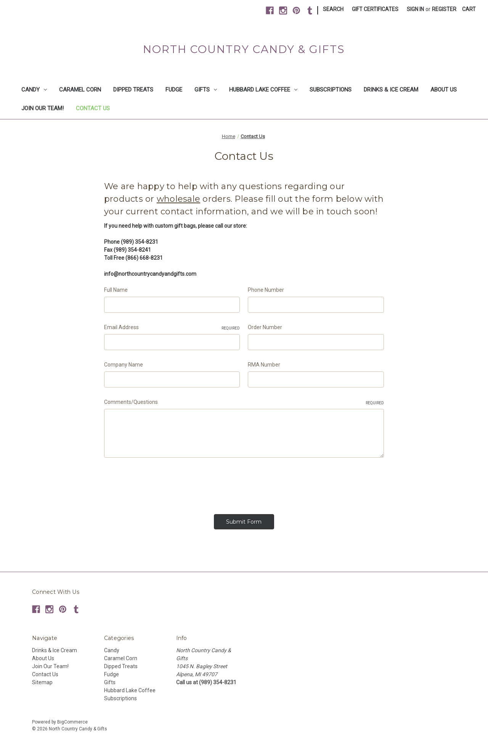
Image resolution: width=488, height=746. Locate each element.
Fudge (173, 89)
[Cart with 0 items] (469, 9)
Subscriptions (331, 89)
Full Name (116, 290)
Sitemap (42, 680)
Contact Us (93, 108)
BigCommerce (72, 719)
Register (444, 9)
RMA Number (264, 365)
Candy (34, 89)
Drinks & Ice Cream (391, 89)
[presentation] (162, 483)
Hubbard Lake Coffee (263, 89)
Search (333, 9)
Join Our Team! (42, 108)
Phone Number (266, 290)
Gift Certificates (375, 9)
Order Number (265, 327)
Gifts (205, 89)
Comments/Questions (244, 402)
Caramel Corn (80, 89)
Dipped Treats (133, 89)
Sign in (415, 9)
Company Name (123, 365)
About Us (443, 89)
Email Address (172, 327)
